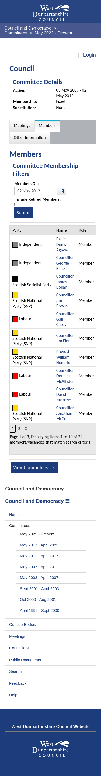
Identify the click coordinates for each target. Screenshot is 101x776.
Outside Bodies (22, 624)
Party (17, 230)
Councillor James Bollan (65, 281)
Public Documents (25, 660)
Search (15, 671)
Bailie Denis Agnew (62, 244)
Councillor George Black (65, 263)
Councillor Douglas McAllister (65, 376)
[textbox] (40, 191)
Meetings (17, 636)
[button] (61, 191)
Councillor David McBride (65, 394)
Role (82, 230)
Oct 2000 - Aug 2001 (38, 599)
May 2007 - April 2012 (39, 567)
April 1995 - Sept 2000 (39, 610)
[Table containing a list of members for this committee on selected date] (52, 340)
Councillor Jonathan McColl (65, 413)
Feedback (17, 683)
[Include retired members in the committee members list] (16, 204)
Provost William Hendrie (63, 357)
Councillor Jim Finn (65, 338)
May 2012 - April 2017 (39, 556)
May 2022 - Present (37, 534)
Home (14, 514)
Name (61, 230)
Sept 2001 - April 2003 (39, 589)
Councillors (19, 648)
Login (89, 55)
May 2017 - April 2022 (39, 545)
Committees (19, 526)
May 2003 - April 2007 (39, 578)
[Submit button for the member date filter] (23, 212)
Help (13, 695)
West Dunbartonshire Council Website (50, 726)
